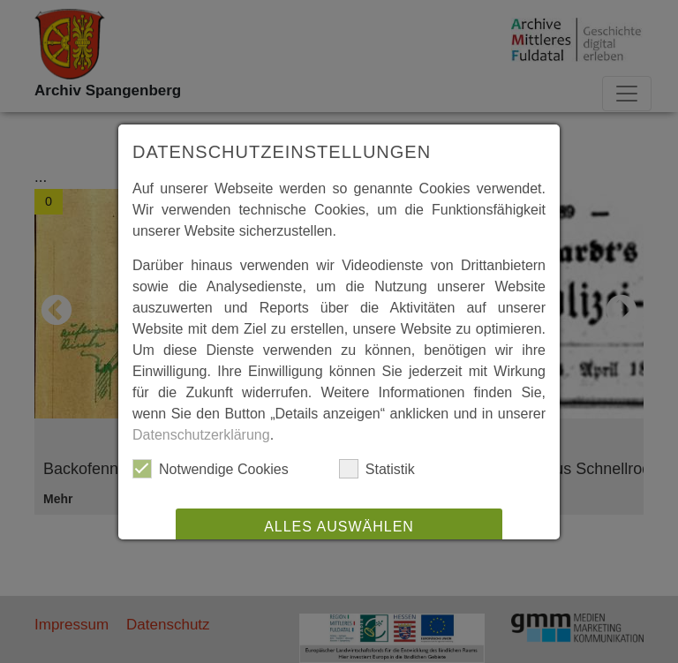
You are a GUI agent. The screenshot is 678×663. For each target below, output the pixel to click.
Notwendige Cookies (210, 468)
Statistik (377, 468)
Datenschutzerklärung (201, 434)
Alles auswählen (339, 526)
